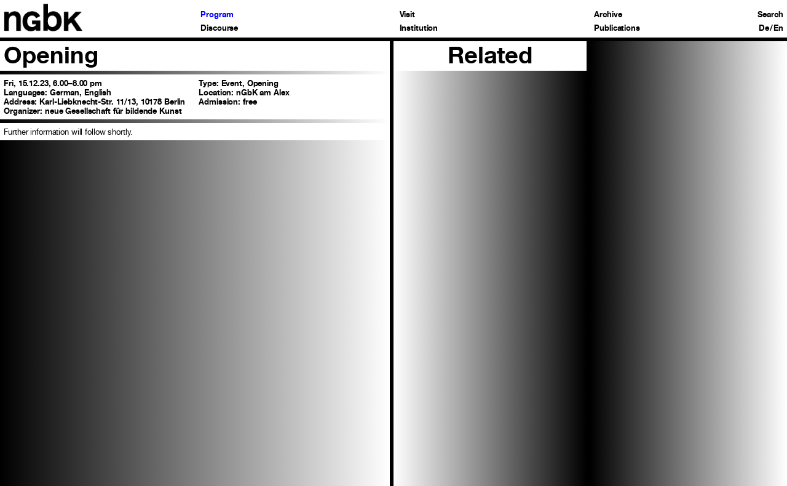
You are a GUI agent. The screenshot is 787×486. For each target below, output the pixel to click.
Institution (419, 29)
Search (770, 15)
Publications (616, 29)
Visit (407, 15)
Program (216, 15)
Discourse (219, 29)
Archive (608, 15)
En (778, 29)
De (764, 29)
